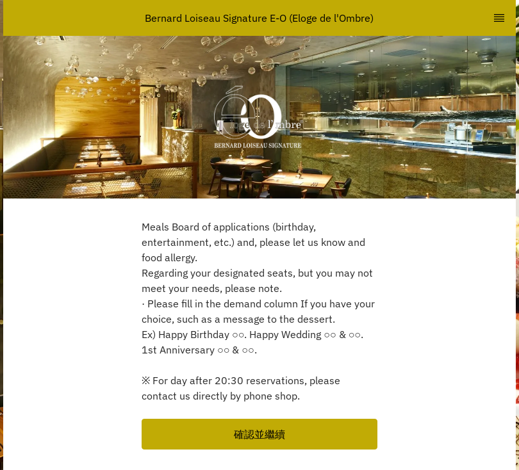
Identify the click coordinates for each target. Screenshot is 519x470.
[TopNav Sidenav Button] (499, 18)
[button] (259, 434)
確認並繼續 (259, 434)
